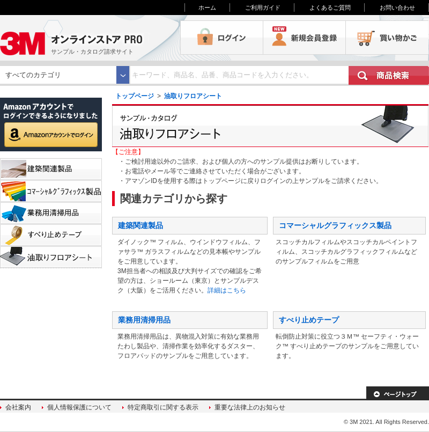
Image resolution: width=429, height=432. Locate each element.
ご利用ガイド (262, 7)
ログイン (221, 37)
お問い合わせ (397, 7)
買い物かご (387, 37)
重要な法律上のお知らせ (249, 407)
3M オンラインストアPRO (90, 37)
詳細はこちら (227, 290)
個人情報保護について (79, 407)
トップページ (134, 96)
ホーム (207, 7)
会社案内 (18, 407)
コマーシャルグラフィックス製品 (335, 225)
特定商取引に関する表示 (163, 407)
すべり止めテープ (309, 320)
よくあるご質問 (330, 7)
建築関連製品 (140, 225)
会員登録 (304, 37)
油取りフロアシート (193, 96)
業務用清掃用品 (144, 320)
